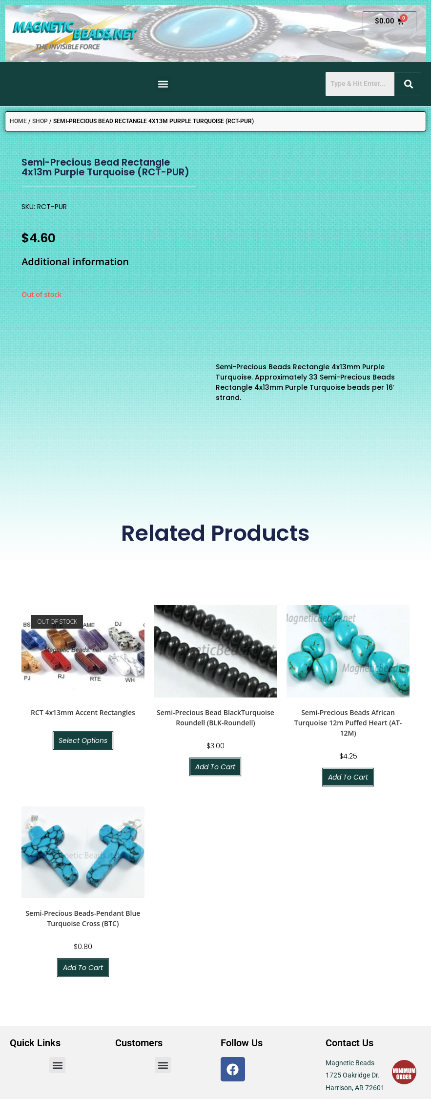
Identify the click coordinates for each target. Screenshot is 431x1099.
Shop (40, 121)
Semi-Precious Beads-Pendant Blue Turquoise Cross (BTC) (82, 806)
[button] (163, 84)
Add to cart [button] (215, 654)
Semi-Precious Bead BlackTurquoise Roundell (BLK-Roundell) (215, 605)
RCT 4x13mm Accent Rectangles (83, 600)
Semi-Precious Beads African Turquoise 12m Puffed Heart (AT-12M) (348, 610)
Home (18, 121)
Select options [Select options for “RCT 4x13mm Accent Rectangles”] (83, 628)
